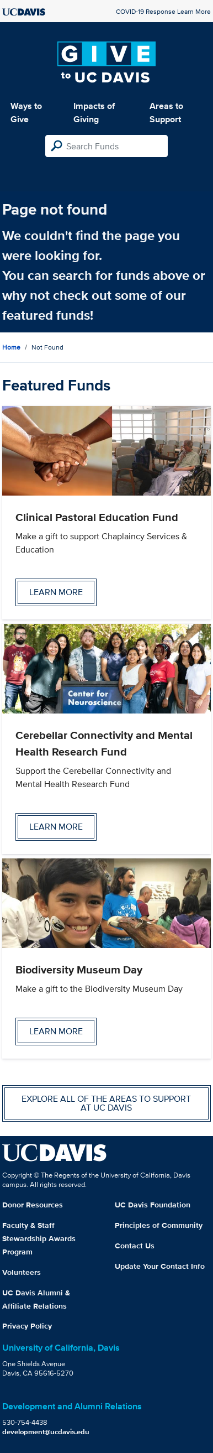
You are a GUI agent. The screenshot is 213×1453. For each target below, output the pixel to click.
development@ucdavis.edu (45, 1431)
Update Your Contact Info (160, 1266)
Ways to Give (26, 113)
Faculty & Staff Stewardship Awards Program (39, 1238)
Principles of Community (159, 1225)
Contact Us (135, 1245)
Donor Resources (32, 1204)
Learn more (56, 592)
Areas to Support (166, 113)
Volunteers (21, 1272)
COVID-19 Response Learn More (163, 11)
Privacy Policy (27, 1325)
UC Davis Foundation (152, 1204)
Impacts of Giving (94, 113)
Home (11, 347)
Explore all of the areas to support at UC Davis (106, 1103)
